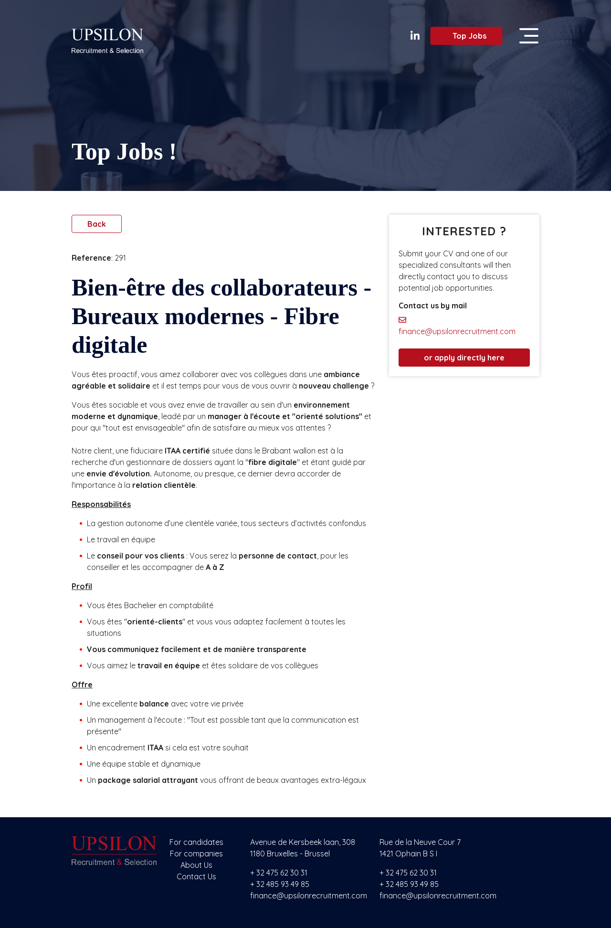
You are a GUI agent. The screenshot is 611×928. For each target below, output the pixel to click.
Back (96, 224)
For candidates (196, 842)
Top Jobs (464, 36)
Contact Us (196, 876)
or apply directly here (464, 357)
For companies (196, 853)
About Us (196, 865)
